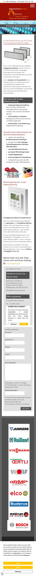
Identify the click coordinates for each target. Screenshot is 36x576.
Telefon (7, 347)
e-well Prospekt (12, 264)
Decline (18, 567)
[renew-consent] (2, 574)
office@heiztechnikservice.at (15, 290)
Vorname (8, 332)
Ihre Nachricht (10, 363)
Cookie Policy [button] (16, 553)
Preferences (18, 571)
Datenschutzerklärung (13, 402)
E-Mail (7, 354)
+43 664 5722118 (21, 287)
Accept (18, 563)
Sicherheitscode (11, 390)
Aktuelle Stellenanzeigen (18, 26)
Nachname (9, 340)
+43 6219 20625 (17, 285)
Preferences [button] (26, 555)
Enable (24, 324)
